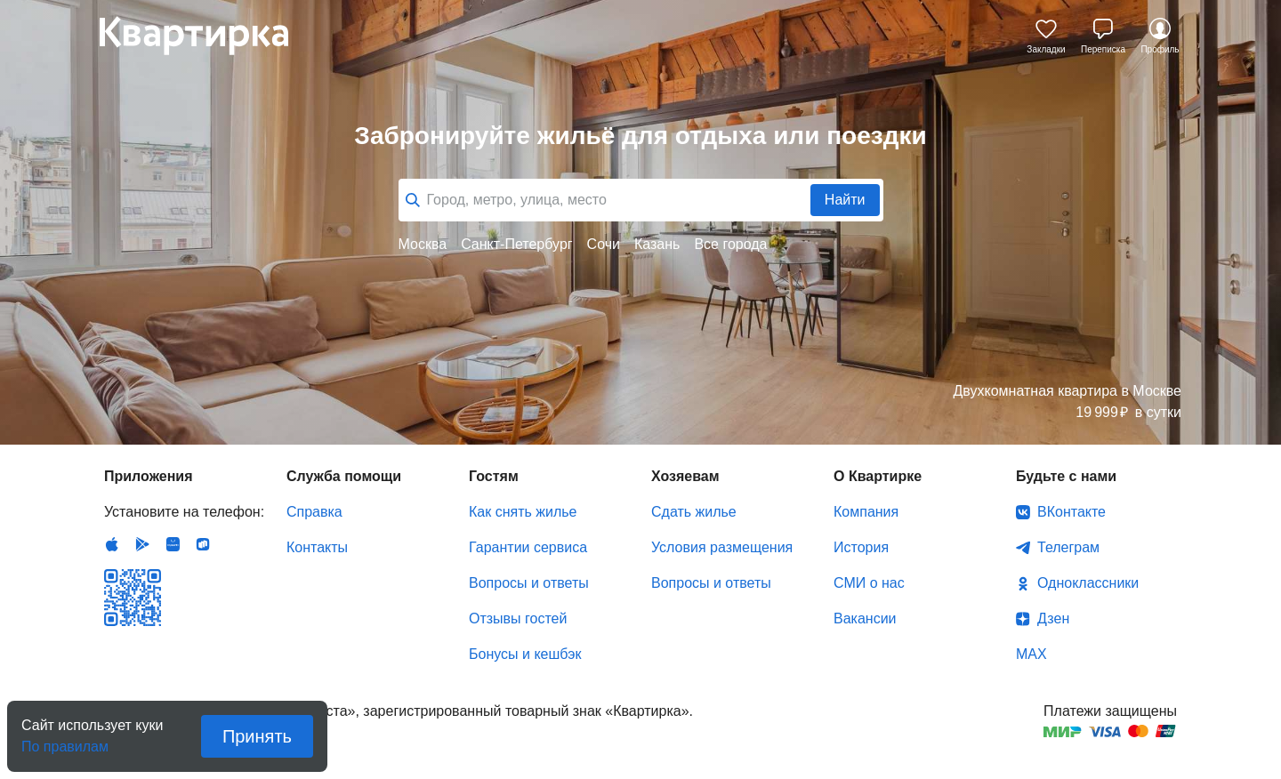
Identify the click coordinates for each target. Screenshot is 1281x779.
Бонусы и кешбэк (525, 654)
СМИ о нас (869, 582)
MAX (1031, 654)
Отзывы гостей (518, 618)
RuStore (203, 544)
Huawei (173, 544)
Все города (730, 244)
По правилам (65, 741)
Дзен (1053, 618)
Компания (866, 511)
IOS (112, 544)
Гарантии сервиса (528, 547)
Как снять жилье (522, 511)
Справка (314, 511)
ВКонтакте (1071, 511)
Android (142, 544)
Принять (257, 736)
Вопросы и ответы (529, 582)
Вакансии (865, 618)
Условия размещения (722, 547)
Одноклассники (1088, 582)
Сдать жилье (694, 511)
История (861, 547)
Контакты (317, 547)
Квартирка (206, 35)
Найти (845, 199)
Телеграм (1068, 547)
